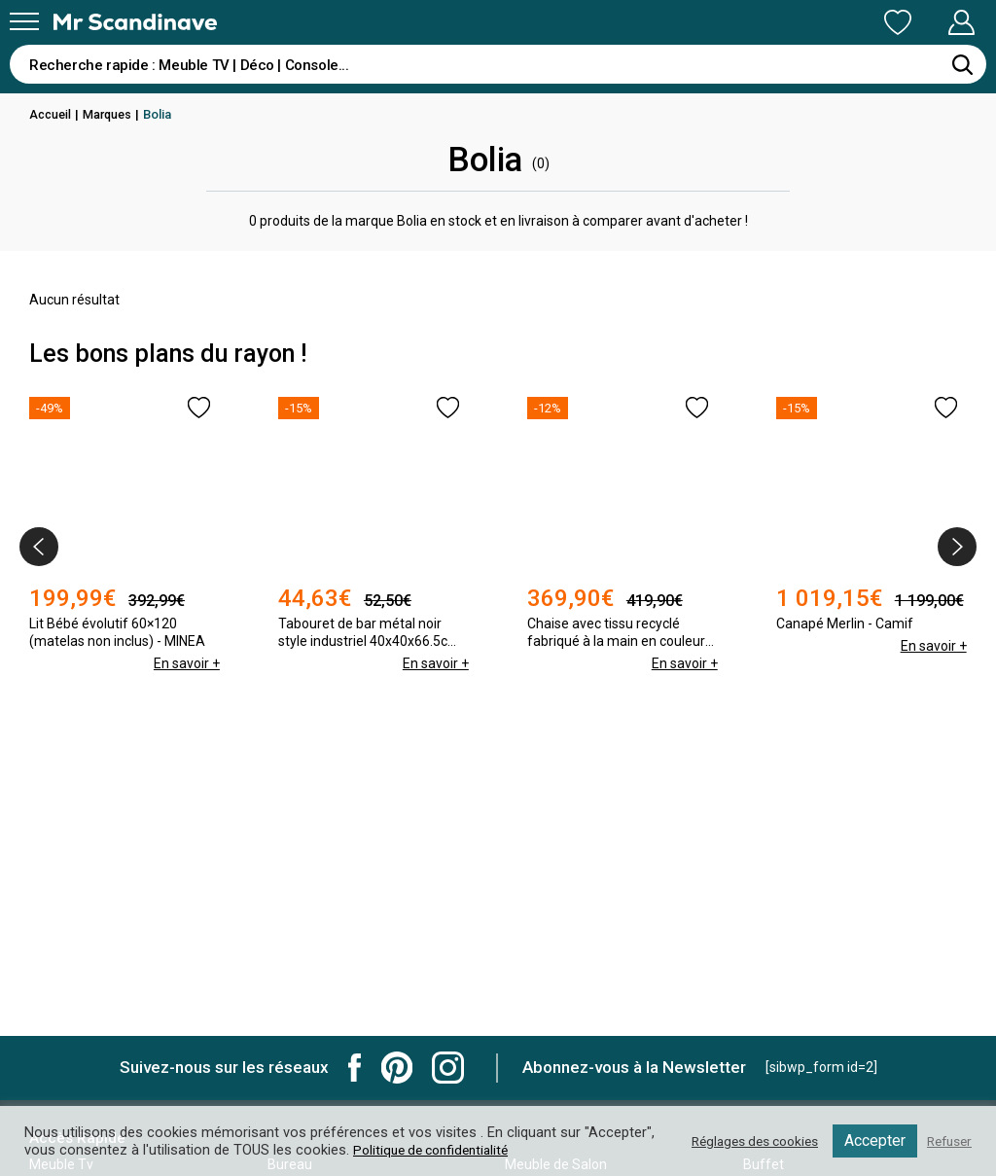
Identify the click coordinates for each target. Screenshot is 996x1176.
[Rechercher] (962, 64)
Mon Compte (924, 22)
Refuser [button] (946, 1141)
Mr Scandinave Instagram (448, 1067)
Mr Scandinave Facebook (355, 1067)
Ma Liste (795, 22)
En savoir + (186, 702)
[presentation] (38, 546)
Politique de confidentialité (510, 1149)
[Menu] (24, 21)
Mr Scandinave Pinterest (396, 1067)
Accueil (51, 114)
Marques (111, 114)
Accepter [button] (869, 1140)
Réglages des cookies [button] (742, 1141)
